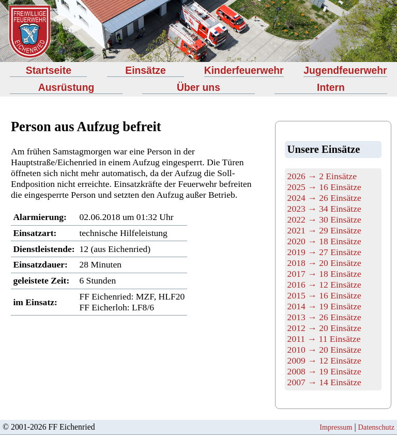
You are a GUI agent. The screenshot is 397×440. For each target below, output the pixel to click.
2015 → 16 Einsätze (324, 295)
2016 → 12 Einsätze (324, 284)
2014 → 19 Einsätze (324, 306)
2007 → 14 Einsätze (324, 382)
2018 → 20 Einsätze (324, 263)
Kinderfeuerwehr (244, 70)
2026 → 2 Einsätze (322, 176)
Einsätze (145, 70)
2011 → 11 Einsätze (324, 339)
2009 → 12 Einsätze (324, 360)
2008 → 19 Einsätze (324, 371)
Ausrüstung (66, 87)
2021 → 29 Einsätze (324, 230)
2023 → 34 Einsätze (324, 208)
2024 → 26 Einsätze (324, 198)
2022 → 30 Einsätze (324, 219)
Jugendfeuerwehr (345, 70)
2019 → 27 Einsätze (324, 252)
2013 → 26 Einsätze (324, 317)
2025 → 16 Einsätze (324, 187)
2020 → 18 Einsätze (324, 241)
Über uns (198, 87)
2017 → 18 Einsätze (324, 274)
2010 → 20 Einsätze (324, 349)
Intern (331, 87)
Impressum (335, 427)
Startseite (48, 70)
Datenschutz (376, 427)
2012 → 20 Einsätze (324, 328)
